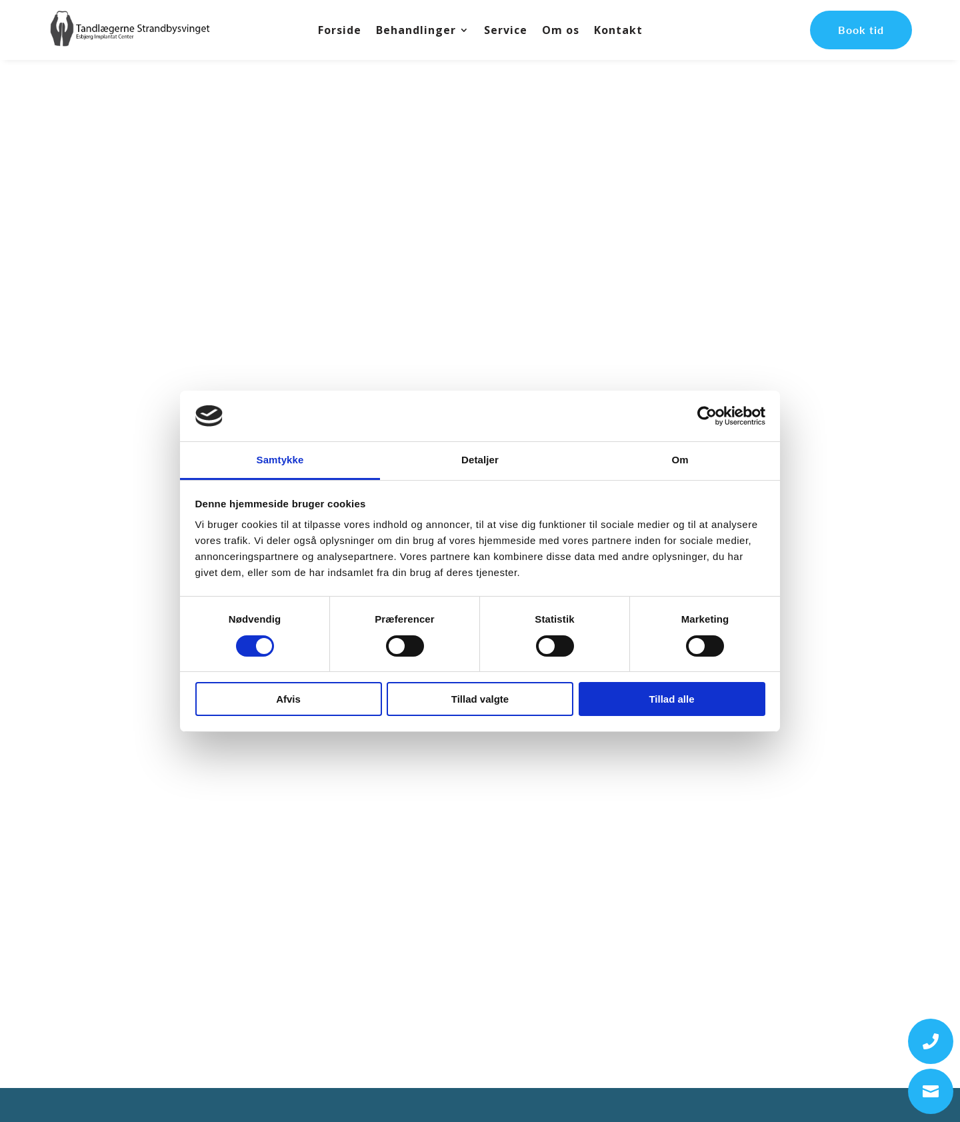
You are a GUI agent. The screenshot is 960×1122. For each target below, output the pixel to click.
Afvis (288, 699)
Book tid (861, 29)
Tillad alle (671, 699)
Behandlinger (416, 31)
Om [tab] (679, 459)
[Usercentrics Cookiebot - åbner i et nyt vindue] (707, 416)
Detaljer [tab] (480, 459)
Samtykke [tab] (280, 459)
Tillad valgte (480, 699)
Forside (339, 31)
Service (505, 31)
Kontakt (618, 31)
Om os (560, 31)
